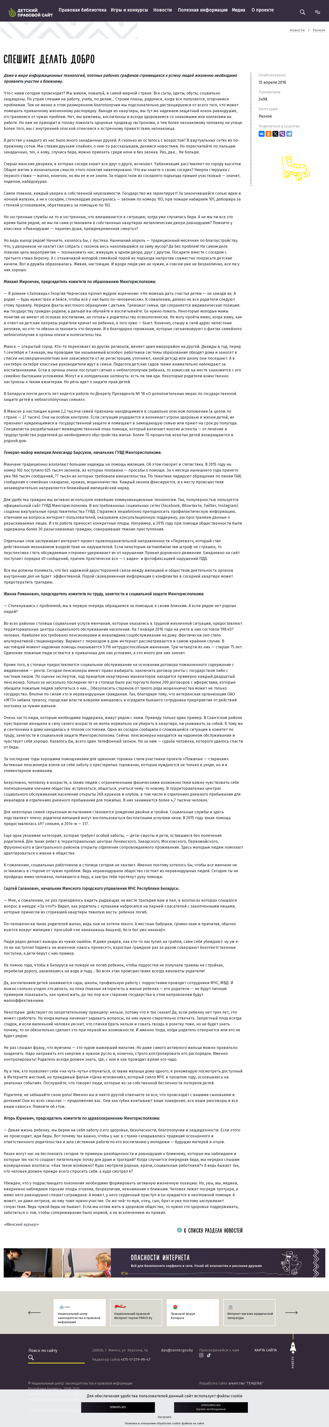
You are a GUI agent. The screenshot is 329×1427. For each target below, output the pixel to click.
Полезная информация (203, 10)
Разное (265, 116)
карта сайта (265, 1350)
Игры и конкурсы (129, 10)
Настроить (164, 1417)
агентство (245, 1383)
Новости (162, 10)
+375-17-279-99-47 (135, 1359)
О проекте (263, 10)
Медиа (238, 10)
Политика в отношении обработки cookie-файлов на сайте (164, 1423)
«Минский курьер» (21, 1224)
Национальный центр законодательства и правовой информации (79, 1318)
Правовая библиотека (82, 10)
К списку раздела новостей (210, 1231)
